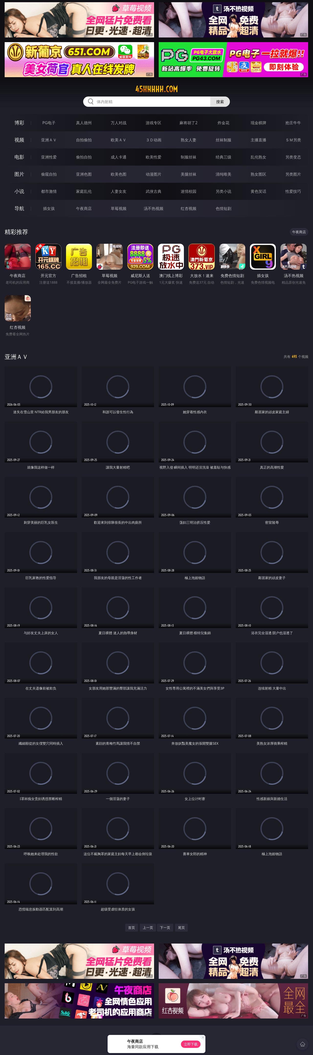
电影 (19, 157)
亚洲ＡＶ (49, 140)
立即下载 (191, 1044)
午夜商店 (84, 208)
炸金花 (223, 122)
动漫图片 (153, 174)
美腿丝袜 (188, 174)
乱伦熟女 (258, 157)
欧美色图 (118, 174)
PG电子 (48, 122)
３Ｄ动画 (153, 140)
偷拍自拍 (84, 157)
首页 (131, 927)
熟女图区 (258, 174)
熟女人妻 (188, 140)
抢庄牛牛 (293, 122)
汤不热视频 (153, 208)
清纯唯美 (223, 174)
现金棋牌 (258, 122)
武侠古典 (153, 191)
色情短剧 (223, 208)
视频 (19, 139)
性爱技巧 (293, 191)
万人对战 (118, 122)
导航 (19, 208)
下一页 (165, 927)
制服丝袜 (188, 157)
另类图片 (293, 174)
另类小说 (223, 191)
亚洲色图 (84, 174)
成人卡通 (118, 157)
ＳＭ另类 (293, 140)
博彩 (19, 122)
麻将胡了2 (188, 122)
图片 (19, 174)
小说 (19, 191)
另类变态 (293, 157)
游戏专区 (153, 122)
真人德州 (84, 122)
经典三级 (223, 157)
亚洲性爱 (49, 157)
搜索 (220, 101)
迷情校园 (188, 191)
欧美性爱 (153, 157)
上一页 (148, 927)
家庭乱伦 (84, 191)
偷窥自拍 (49, 174)
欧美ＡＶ (118, 140)
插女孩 (49, 208)
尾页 (181, 927)
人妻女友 (118, 191)
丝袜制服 (223, 140)
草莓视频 (118, 208)
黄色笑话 (258, 191)
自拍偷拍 (84, 140)
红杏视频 (188, 208)
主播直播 (258, 140)
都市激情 (49, 191)
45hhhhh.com (156, 89)
